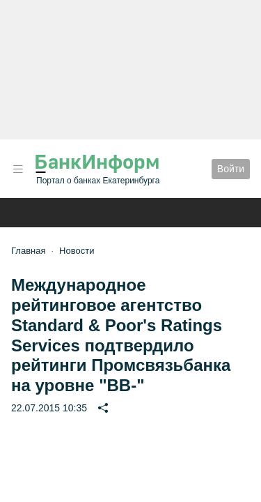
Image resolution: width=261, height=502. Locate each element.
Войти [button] (230, 168)
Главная (28, 250)
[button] (18, 169)
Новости (76, 250)
